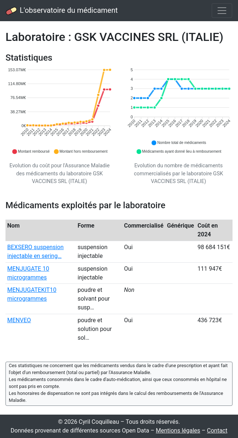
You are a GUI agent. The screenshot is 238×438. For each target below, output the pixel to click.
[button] (31, 152)
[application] (59, 111)
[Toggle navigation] (222, 10)
